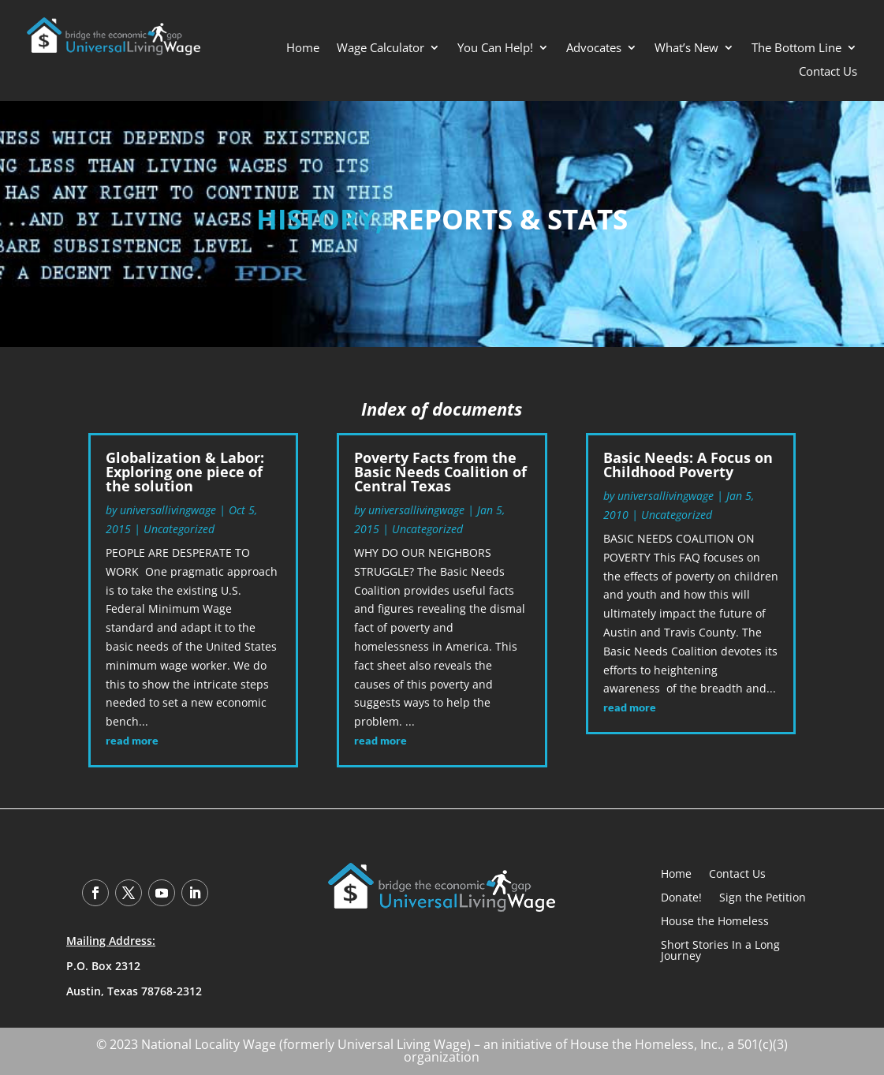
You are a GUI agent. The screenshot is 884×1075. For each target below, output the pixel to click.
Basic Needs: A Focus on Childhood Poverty (688, 464)
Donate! (681, 896)
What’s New (686, 48)
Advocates (593, 48)
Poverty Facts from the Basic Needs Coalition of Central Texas (440, 471)
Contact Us (828, 72)
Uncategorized (179, 528)
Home (302, 48)
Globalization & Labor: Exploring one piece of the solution (185, 471)
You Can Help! (495, 48)
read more (132, 740)
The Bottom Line (796, 48)
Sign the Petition (762, 896)
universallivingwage (168, 509)
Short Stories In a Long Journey (720, 949)
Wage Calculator (380, 48)
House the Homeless (715, 920)
